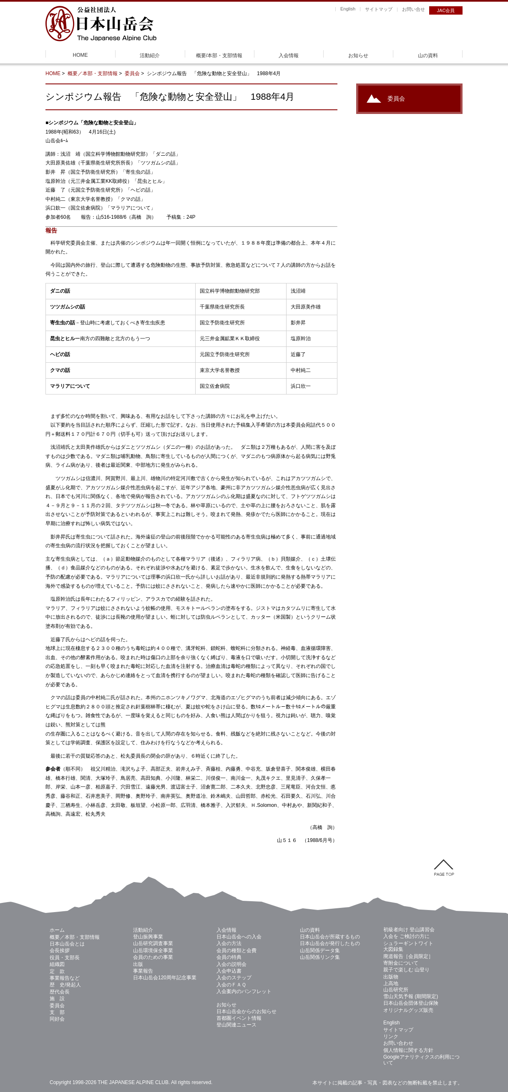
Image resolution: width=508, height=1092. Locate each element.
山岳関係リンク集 (320, 957)
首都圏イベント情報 (239, 1018)
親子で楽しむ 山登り (406, 970)
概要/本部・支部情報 (219, 55)
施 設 (57, 998)
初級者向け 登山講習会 (409, 930)
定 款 (57, 971)
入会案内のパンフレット (244, 991)
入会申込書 (228, 971)
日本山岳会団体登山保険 (410, 1003)
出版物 (390, 977)
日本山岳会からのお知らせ (246, 1011)
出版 (138, 964)
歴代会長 (60, 992)
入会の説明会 (231, 964)
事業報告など (65, 978)
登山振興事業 (148, 937)
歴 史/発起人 (65, 985)
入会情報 (289, 55)
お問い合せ (413, 9)
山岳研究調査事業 (153, 943)
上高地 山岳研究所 (395, 986)
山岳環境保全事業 (153, 950)
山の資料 (428, 55)
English (347, 8)
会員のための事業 (153, 957)
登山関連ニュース (236, 1025)
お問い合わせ (398, 1043)
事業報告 (143, 971)
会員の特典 (228, 957)
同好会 (57, 1019)
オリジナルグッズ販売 (408, 1010)
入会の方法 (228, 943)
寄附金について (400, 963)
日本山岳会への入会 (239, 937)
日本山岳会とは (67, 944)
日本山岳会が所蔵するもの (330, 937)
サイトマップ (378, 9)
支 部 (57, 1012)
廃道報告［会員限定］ (408, 956)
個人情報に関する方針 (408, 1050)
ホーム (57, 930)
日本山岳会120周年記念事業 (164, 978)
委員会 (132, 73)
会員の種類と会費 (236, 950)
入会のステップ (233, 978)
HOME (80, 55)
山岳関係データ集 (320, 950)
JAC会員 (446, 10)
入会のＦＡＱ (231, 985)
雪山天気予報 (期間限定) (410, 996)
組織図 (57, 964)
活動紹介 (150, 55)
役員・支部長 (65, 958)
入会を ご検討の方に (406, 936)
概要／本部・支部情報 (93, 73)
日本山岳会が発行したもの (330, 943)
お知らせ (358, 55)
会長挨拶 (60, 950)
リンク (390, 1036)
